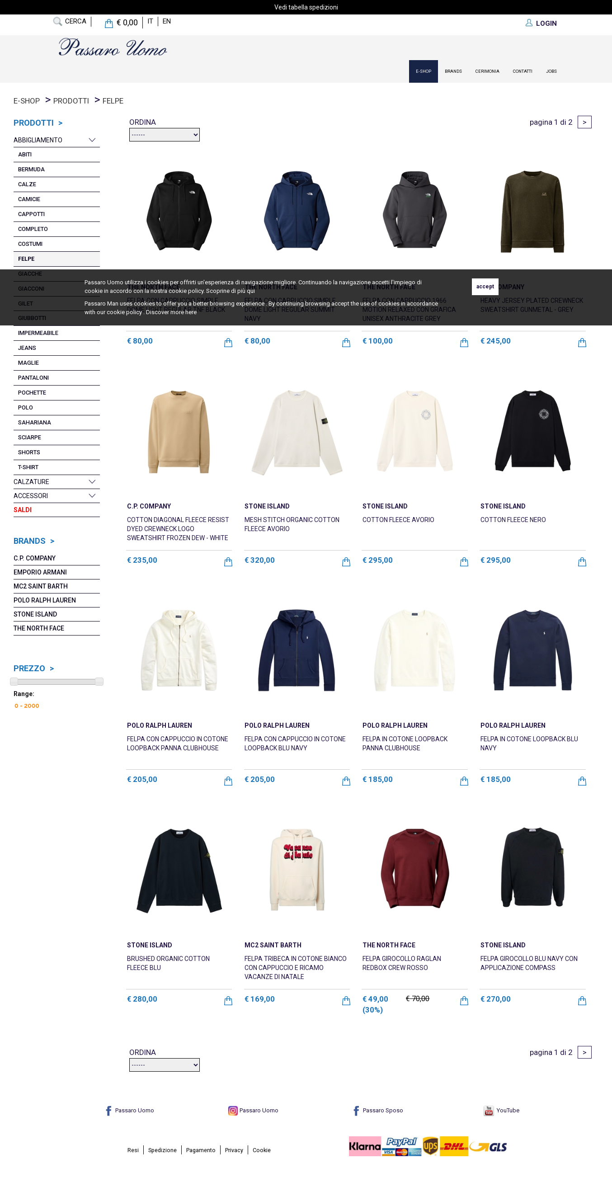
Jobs (551, 71)
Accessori (31, 495)
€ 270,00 (495, 998)
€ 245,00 (495, 340)
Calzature (31, 481)
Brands (453, 71)
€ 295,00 (377, 560)
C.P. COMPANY (35, 558)
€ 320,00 (260, 560)
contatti (522, 71)
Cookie (262, 1150)
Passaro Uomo (129, 1110)
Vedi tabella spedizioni (306, 7)
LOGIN (546, 23)
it (150, 21)
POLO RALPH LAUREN (45, 600)
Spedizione (162, 1150)
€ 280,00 (142, 998)
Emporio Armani (40, 572)
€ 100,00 (377, 340)
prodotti (71, 100)
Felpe (113, 100)
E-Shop (423, 71)
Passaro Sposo (377, 1110)
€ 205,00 (142, 779)
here (191, 312)
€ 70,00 (417, 998)
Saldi (23, 509)
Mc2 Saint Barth (41, 586)
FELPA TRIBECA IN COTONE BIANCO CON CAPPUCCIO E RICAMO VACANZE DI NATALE (296, 967)
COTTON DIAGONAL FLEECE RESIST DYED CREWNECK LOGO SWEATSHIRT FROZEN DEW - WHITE (178, 528)
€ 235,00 (142, 560)
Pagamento (201, 1150)
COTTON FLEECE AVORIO (398, 519)
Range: (24, 693)
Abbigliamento (38, 140)
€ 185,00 (377, 779)
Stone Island (35, 614)
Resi (133, 1150)
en (167, 21)
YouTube (501, 1110)
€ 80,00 (140, 340)
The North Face (39, 628)
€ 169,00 (260, 998)
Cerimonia (487, 71)
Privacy (234, 1150)
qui (251, 290)
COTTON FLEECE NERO (513, 519)
